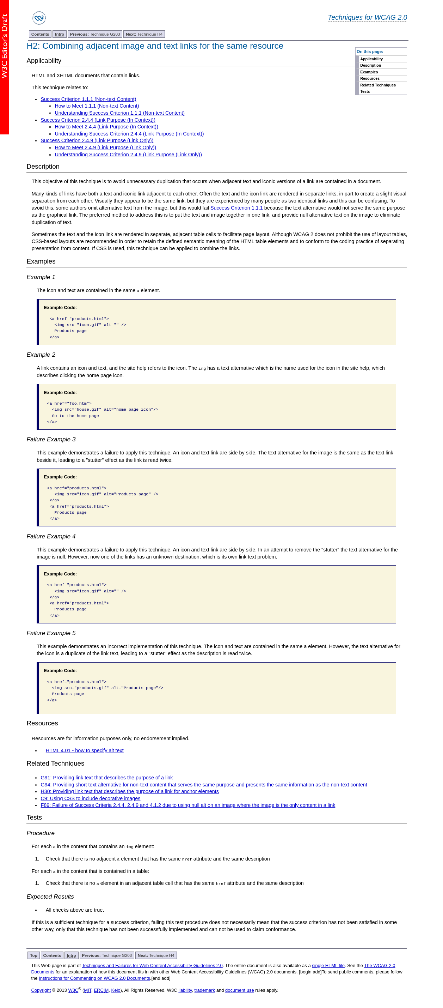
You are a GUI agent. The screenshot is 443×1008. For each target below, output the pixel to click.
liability (185, 989)
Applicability (371, 59)
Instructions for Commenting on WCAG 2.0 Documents (94, 977)
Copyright (41, 989)
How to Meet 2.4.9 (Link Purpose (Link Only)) (105, 147)
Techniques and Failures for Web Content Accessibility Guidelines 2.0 (152, 964)
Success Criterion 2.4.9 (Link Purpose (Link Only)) (97, 140)
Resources (370, 78)
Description (370, 65)
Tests (365, 91)
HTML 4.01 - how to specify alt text (85, 750)
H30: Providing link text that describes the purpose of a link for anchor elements (130, 791)
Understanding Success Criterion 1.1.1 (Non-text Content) (120, 113)
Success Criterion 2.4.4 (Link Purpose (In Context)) (98, 120)
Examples (369, 72)
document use (239, 989)
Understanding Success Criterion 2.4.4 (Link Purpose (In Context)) (129, 134)
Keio (116, 989)
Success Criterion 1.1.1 (236, 208)
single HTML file (328, 964)
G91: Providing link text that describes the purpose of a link (107, 777)
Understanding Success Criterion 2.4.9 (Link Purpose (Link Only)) (128, 154)
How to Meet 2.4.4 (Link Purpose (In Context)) (106, 126)
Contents (40, 34)
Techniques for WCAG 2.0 (367, 17)
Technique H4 (144, 34)
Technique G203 (95, 34)
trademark (205, 989)
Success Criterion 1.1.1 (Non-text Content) (88, 99)
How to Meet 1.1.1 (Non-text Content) (97, 106)
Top (33, 954)
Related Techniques (378, 85)
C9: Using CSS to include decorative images (90, 798)
